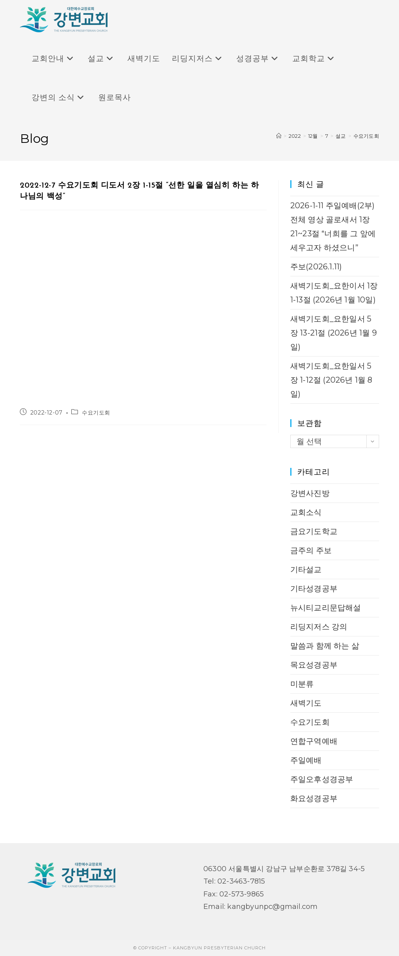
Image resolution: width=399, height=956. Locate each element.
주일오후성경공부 (321, 779)
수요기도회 (366, 136)
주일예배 (306, 760)
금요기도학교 (313, 531)
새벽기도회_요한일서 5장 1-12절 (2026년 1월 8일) (331, 380)
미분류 (302, 684)
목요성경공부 (313, 665)
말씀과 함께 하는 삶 (324, 645)
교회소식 (306, 512)
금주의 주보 (311, 550)
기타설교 (306, 569)
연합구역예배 (313, 741)
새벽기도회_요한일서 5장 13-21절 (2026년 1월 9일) (333, 332)
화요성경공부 (313, 798)
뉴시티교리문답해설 (325, 607)
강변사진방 (310, 493)
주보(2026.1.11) (316, 266)
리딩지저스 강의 (319, 626)
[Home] (278, 136)
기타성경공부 (313, 588)
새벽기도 (306, 703)
